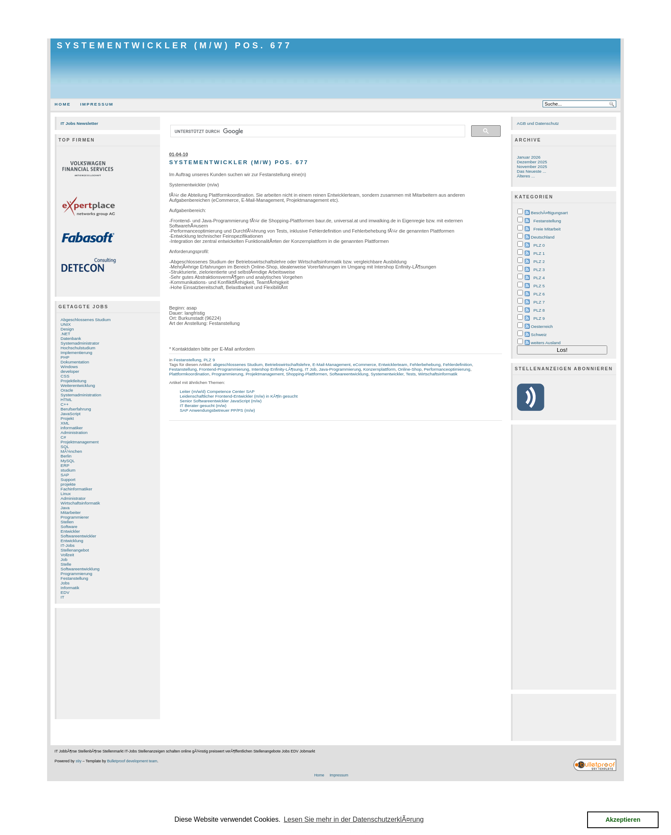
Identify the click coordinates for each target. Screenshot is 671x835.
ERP (65, 465)
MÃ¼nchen (71, 451)
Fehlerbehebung (425, 364)
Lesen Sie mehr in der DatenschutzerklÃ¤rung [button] (354, 819)
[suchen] (317, 131)
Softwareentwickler (78, 536)
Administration (74, 432)
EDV (65, 592)
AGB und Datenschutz (538, 123)
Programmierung (76, 573)
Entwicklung (72, 540)
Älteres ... (526, 176)
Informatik (70, 587)
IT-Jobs (68, 545)
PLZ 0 (539, 245)
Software (69, 526)
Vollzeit (67, 554)
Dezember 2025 (532, 161)
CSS (65, 376)
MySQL (68, 460)
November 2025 (532, 166)
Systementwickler (387, 374)
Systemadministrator (80, 343)
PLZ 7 (539, 302)
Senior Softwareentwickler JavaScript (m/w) (220, 400)
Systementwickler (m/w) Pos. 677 (174, 45)
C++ (65, 404)
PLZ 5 (539, 285)
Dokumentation (75, 362)
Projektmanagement (80, 442)
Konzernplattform (379, 369)
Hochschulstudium (78, 347)
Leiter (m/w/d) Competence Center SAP (217, 391)
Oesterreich (542, 326)
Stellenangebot (75, 550)
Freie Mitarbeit (547, 229)
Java (65, 507)
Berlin (66, 456)
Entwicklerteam (392, 364)
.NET (66, 333)
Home (63, 104)
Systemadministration (81, 394)
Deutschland (543, 237)
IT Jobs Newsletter (79, 123)
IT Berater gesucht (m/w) (203, 405)
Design (67, 329)
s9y (79, 761)
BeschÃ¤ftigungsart (549, 212)
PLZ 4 (539, 277)
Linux (66, 493)
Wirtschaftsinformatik (80, 503)
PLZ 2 (539, 261)
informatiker (72, 427)
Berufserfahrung (76, 409)
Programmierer (75, 517)
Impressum (96, 104)
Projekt (67, 418)
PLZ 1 (539, 253)
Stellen (67, 521)
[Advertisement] (335, 19)
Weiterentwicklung (78, 385)
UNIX (66, 324)
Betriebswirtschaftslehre (287, 364)
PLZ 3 (539, 269)
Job (64, 559)
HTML (66, 399)
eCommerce (364, 364)
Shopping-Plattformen (306, 374)
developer (70, 371)
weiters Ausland (546, 342)
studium (68, 470)
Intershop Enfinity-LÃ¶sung (277, 369)
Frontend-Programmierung (224, 369)
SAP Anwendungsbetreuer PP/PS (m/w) (217, 410)
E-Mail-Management (331, 364)
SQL (65, 446)
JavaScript (70, 413)
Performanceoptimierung (447, 369)
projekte (68, 484)
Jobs (65, 583)
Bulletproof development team (132, 761)
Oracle (67, 390)
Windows (69, 366)
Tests (411, 374)
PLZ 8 (539, 310)
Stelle (66, 564)
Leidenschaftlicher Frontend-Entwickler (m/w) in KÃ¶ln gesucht (239, 396)
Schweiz (539, 334)
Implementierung (76, 352)
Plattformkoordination (189, 374)
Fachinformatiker (76, 489)
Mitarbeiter (71, 512)
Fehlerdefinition (457, 364)
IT (63, 597)
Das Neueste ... (531, 171)
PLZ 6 (539, 294)
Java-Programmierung (340, 369)
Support (68, 479)
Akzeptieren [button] (623, 819)
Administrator (73, 498)
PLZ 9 (209, 359)
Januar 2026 (528, 157)
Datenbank (71, 338)
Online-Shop (410, 369)
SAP (65, 474)
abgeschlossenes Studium (238, 364)
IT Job (310, 369)
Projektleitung (73, 380)
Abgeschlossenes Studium (86, 319)
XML (65, 423)
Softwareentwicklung (80, 569)
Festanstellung (75, 578)
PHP (65, 357)
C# (63, 437)
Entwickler (70, 531)
